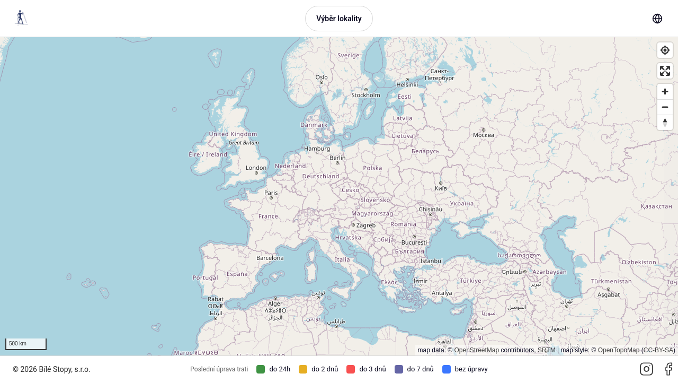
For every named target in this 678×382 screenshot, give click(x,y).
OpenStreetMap (476, 350)
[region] (339, 196)
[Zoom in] (665, 91)
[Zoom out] (665, 107)
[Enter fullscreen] (665, 71)
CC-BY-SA (658, 350)
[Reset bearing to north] (665, 122)
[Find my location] (665, 50)
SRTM (547, 350)
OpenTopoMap (619, 350)
